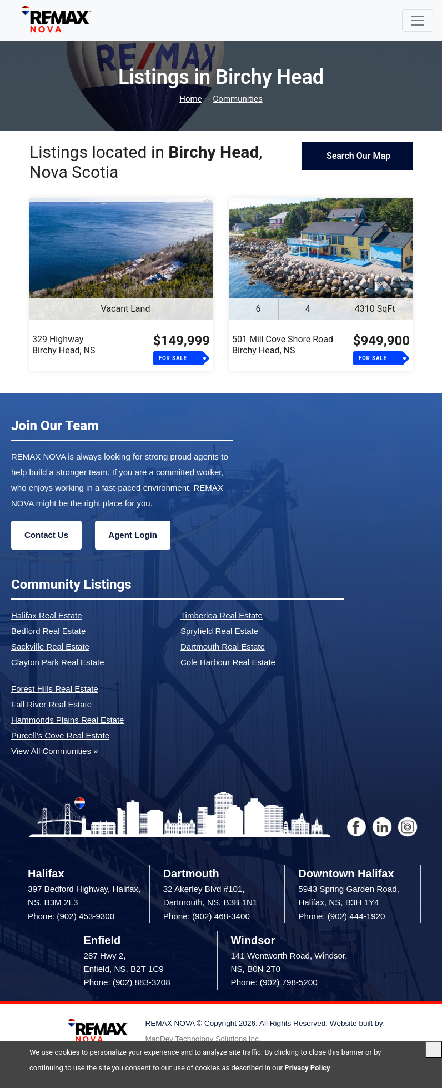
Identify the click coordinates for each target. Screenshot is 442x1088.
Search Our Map (357, 156)
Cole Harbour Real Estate (227, 662)
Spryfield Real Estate (219, 631)
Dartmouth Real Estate (222, 646)
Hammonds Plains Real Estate (67, 720)
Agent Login (132, 535)
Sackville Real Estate (50, 646)
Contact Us (46, 535)
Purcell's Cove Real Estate (60, 735)
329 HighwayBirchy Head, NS (64, 345)
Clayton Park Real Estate (57, 662)
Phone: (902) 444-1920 (341, 916)
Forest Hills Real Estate (54, 688)
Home (190, 99)
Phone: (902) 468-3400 (206, 916)
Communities (238, 99)
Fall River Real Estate (51, 704)
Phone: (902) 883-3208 (127, 982)
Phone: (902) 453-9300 (71, 916)
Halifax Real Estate (46, 615)
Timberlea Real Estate (221, 615)
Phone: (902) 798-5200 (274, 982)
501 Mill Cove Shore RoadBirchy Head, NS (282, 345)
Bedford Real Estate (48, 631)
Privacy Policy (307, 1068)
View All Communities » (54, 751)
